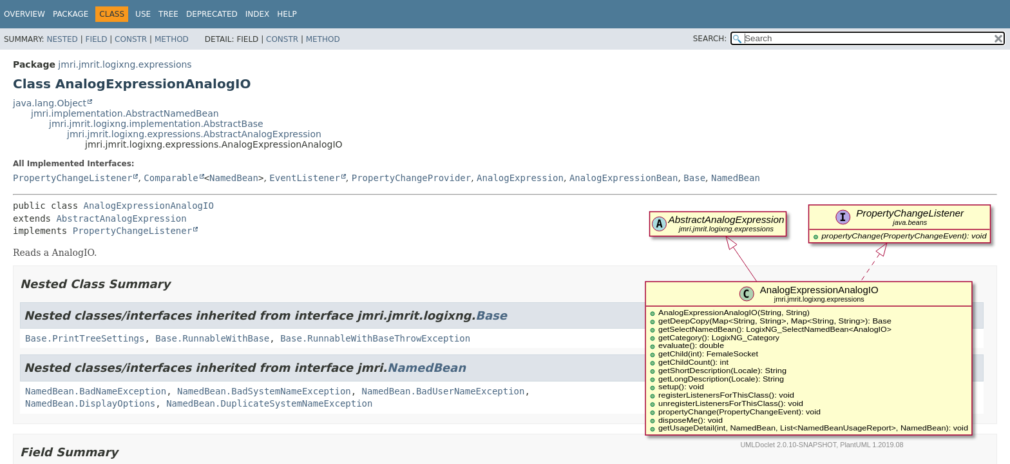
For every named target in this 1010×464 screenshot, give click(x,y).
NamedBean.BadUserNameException (443, 391)
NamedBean (233, 178)
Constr (131, 39)
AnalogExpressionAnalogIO (149, 205)
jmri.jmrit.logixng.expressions (124, 64)
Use (143, 14)
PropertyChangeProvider (411, 178)
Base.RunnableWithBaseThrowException (375, 338)
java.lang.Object (49, 103)
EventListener (304, 178)
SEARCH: (710, 38)
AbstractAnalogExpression (121, 218)
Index (257, 14)
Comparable (171, 178)
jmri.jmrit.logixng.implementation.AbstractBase (156, 124)
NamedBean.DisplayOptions (90, 403)
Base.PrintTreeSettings (84, 338)
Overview (24, 14)
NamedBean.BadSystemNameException (264, 391)
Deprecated (212, 14)
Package (70, 14)
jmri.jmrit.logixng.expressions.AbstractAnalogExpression (194, 134)
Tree (168, 14)
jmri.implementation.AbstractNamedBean (125, 113)
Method (172, 39)
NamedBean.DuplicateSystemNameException (269, 403)
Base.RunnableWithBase (212, 338)
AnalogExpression (520, 178)
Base (694, 178)
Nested (61, 39)
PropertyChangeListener (72, 178)
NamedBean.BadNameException (95, 391)
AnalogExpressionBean (623, 178)
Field (96, 39)
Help (287, 14)
